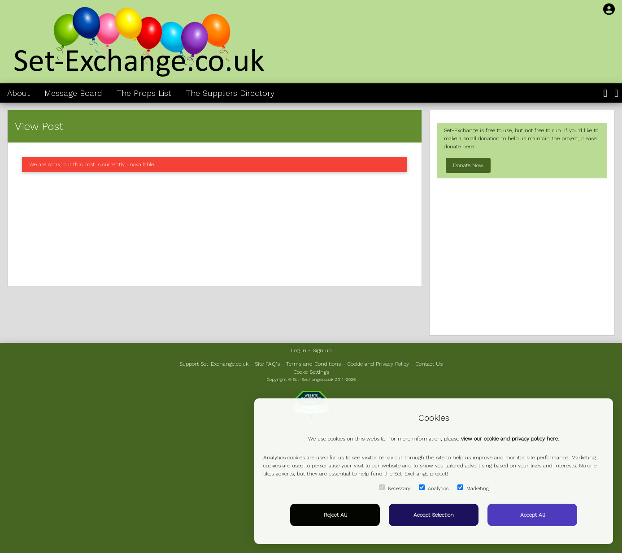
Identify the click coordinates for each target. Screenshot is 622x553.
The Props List (144, 93)
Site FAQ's (267, 364)
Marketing (473, 488)
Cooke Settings (311, 372)
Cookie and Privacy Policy (378, 364)
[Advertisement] (214, 229)
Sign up (322, 350)
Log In (298, 350)
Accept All (532, 515)
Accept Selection (433, 515)
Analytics (433, 488)
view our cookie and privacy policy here (509, 439)
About (18, 93)
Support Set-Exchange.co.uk (213, 364)
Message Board (73, 93)
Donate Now (468, 165)
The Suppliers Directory (230, 93)
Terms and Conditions (313, 364)
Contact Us (429, 364)
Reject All (335, 515)
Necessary (394, 488)
